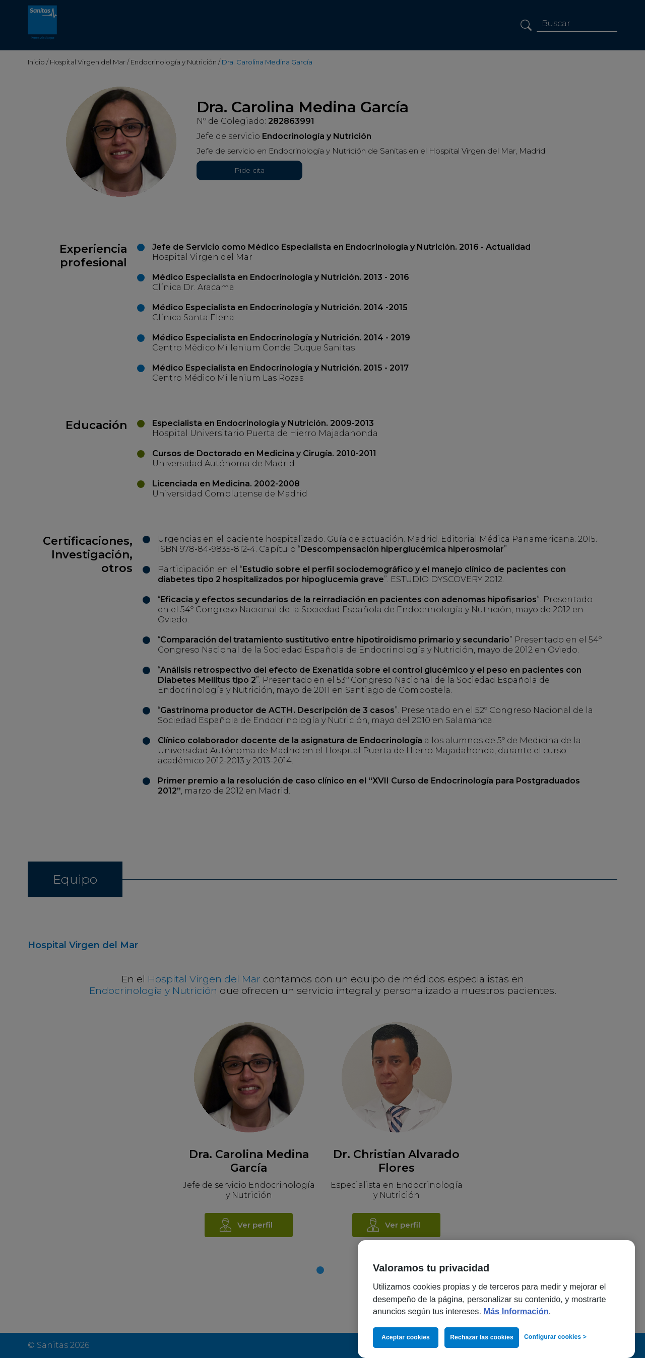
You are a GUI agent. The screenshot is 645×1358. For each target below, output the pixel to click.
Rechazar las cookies (481, 1337)
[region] (496, 1299)
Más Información (516, 1311)
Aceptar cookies (405, 1337)
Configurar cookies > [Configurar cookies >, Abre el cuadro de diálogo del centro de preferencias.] (555, 1336)
